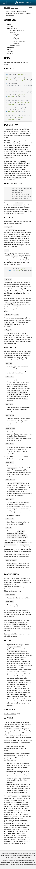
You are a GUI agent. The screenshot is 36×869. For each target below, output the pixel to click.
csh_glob (16, 43)
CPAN (16, 8)
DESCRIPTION (12, 28)
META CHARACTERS (17, 30)
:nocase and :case (19, 41)
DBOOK (25, 853)
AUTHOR (10, 53)
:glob (14, 37)
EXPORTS (13, 33)
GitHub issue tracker (11, 855)
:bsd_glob (16, 35)
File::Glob (7, 8)
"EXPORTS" (8, 180)
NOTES (9, 49)
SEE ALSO (10, 51)
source (12, 8)
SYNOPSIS (10, 26)
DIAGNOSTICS (12, 47)
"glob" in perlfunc (9, 714)
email (19, 855)
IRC (8, 864)
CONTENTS (10, 20)
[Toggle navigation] (4, 3)
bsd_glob (16, 39)
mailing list (2, 864)
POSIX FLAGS (14, 45)
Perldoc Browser (24, 2)
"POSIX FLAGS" (17, 221)
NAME (9, 24)
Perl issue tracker (29, 862)
